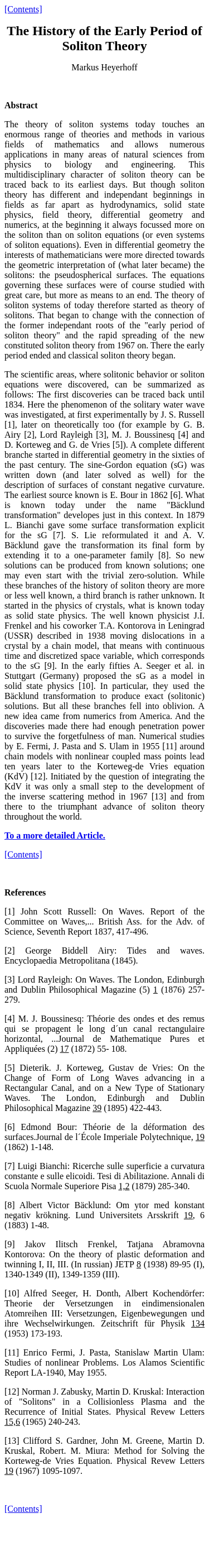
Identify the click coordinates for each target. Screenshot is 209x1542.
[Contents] (23, 9)
